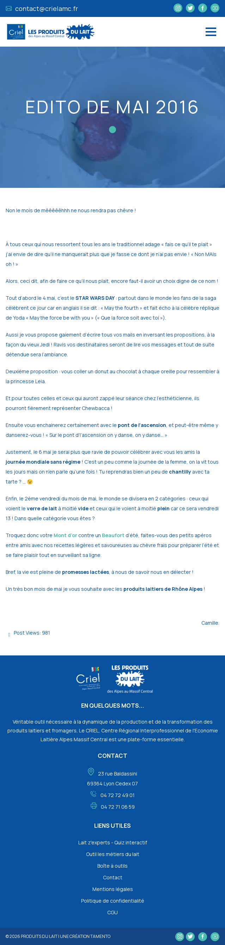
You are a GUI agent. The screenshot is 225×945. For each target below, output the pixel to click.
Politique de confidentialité (112, 900)
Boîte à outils (112, 865)
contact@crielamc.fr (42, 8)
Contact (112, 877)
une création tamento (85, 936)
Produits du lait (39, 936)
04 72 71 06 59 (118, 806)
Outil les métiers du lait (112, 854)
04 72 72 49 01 (118, 795)
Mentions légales (112, 889)
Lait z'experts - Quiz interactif (112, 842)
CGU (112, 912)
